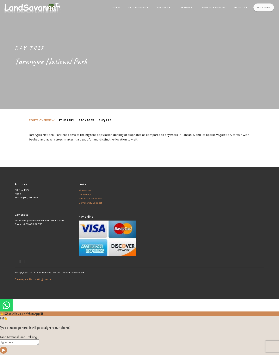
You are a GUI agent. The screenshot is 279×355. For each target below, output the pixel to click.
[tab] (41, 120)
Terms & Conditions (90, 198)
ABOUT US (239, 7)
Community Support (90, 202)
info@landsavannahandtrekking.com (43, 220)
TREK (114, 7)
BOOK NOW (263, 7)
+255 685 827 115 (32, 224)
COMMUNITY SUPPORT (213, 7)
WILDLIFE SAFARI (137, 7)
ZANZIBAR (162, 7)
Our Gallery (85, 194)
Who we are (85, 190)
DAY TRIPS (184, 7)
